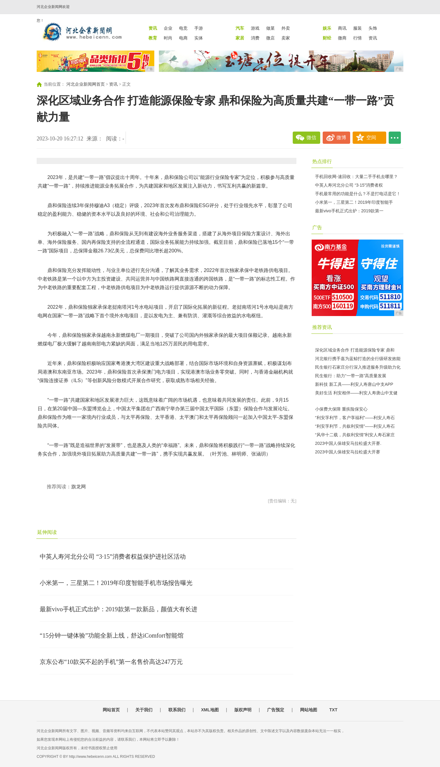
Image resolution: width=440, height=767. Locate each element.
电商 (183, 37)
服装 (357, 28)
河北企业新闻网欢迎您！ (53, 14)
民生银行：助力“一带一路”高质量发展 (350, 375)
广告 (317, 227)
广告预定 (275, 709)
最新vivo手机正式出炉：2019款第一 (349, 210)
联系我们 (176, 709)
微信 (311, 137)
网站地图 (308, 709)
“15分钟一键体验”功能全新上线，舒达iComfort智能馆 (112, 635)
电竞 (183, 28)
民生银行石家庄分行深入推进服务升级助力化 (358, 367)
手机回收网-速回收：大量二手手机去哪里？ (356, 176)
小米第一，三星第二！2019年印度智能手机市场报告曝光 (116, 582)
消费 (255, 37)
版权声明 (242, 709)
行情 (357, 37)
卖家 (285, 37)
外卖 (285, 28)
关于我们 (143, 709)
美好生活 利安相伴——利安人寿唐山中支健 (356, 392)
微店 (270, 37)
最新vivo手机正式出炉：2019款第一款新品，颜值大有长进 (118, 609)
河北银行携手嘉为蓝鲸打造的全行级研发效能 (358, 358)
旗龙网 (78, 486)
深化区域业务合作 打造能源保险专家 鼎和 (354, 350)
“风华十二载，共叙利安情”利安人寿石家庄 (355, 434)
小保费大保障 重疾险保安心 (341, 409)
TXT (333, 709)
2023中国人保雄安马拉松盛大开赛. (348, 443)
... (395, 138)
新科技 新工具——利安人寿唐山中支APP (354, 384)
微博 (341, 137)
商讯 (342, 28)
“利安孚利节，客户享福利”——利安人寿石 (355, 417)
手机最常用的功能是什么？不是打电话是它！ (358, 193)
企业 (168, 28)
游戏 (255, 28)
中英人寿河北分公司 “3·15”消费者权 (349, 185)
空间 (371, 137)
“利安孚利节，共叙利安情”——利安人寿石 (355, 426)
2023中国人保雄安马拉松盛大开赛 (347, 451)
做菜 (270, 28)
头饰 (373, 28)
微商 (342, 37)
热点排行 (322, 161)
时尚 (168, 37)
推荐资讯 (322, 327)
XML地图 (210, 709)
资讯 (373, 37)
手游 (198, 28)
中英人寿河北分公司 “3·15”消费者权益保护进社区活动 (113, 556)
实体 (198, 37)
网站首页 (111, 709)
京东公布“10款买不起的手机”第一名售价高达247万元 (111, 661)
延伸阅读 (47, 532)
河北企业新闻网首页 (85, 84)
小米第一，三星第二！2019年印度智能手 (354, 202)
